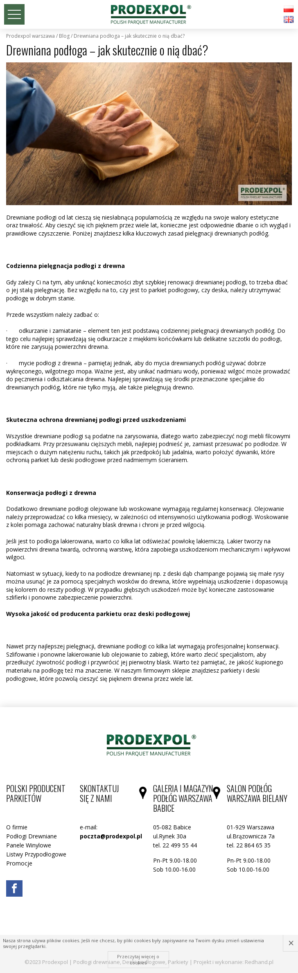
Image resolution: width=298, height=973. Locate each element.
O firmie (16, 827)
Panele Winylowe (28, 845)
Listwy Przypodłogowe (36, 854)
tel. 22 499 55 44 (175, 845)
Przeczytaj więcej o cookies (138, 959)
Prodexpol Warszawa (30, 36)
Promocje (19, 863)
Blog (64, 36)
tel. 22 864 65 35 (249, 845)
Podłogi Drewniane (31, 836)
